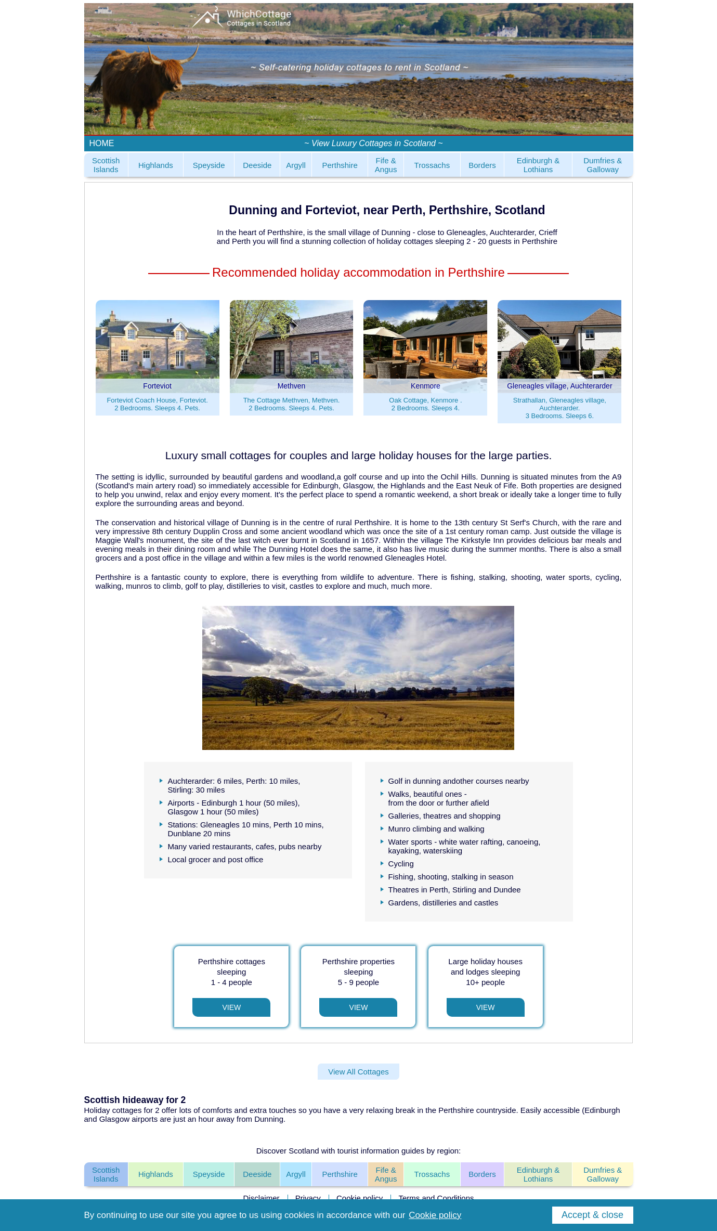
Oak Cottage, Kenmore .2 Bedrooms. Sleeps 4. (425, 404)
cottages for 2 (136, 1110)
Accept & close (592, 1215)
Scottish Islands (106, 165)
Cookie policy (359, 1198)
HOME (101, 143)
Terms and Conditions (436, 1198)
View (231, 1007)
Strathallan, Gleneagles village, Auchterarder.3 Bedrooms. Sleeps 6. (559, 408)
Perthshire (339, 165)
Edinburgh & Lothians (538, 165)
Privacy (308, 1198)
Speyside (209, 165)
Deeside (257, 165)
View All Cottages (358, 1071)
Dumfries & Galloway (602, 165)
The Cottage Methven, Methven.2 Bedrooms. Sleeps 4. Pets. (291, 404)
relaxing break (390, 1110)
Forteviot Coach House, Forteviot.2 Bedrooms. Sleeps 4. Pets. (157, 404)
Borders (482, 165)
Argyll (296, 165)
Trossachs (432, 165)
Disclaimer (261, 1198)
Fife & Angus (386, 165)
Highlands (155, 165)
